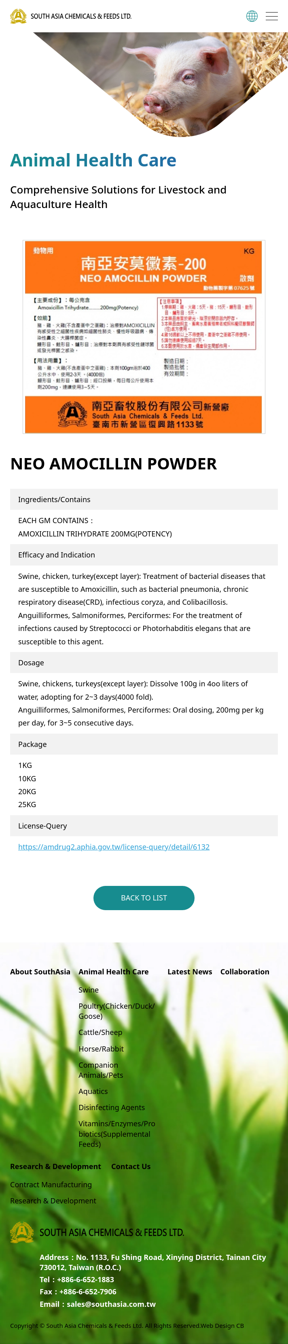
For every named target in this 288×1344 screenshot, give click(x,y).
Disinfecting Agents (111, 1107)
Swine (88, 990)
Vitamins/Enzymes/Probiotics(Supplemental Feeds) (116, 1133)
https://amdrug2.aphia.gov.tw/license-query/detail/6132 (114, 847)
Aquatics (93, 1091)
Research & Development (53, 1200)
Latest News (189, 971)
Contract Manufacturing (51, 1184)
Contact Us (131, 1166)
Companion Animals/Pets (100, 1070)
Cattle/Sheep (100, 1032)
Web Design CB (222, 1325)
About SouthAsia (40, 971)
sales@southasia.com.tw (111, 1304)
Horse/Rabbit (101, 1049)
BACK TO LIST (144, 897)
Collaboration (245, 971)
